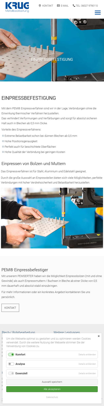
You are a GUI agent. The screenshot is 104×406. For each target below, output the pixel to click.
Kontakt (48, 5)
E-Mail (64, 5)
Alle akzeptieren (52, 389)
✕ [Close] (99, 336)
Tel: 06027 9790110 (87, 5)
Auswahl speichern (52, 381)
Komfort (20, 354)
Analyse (20, 364)
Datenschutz (52, 397)
